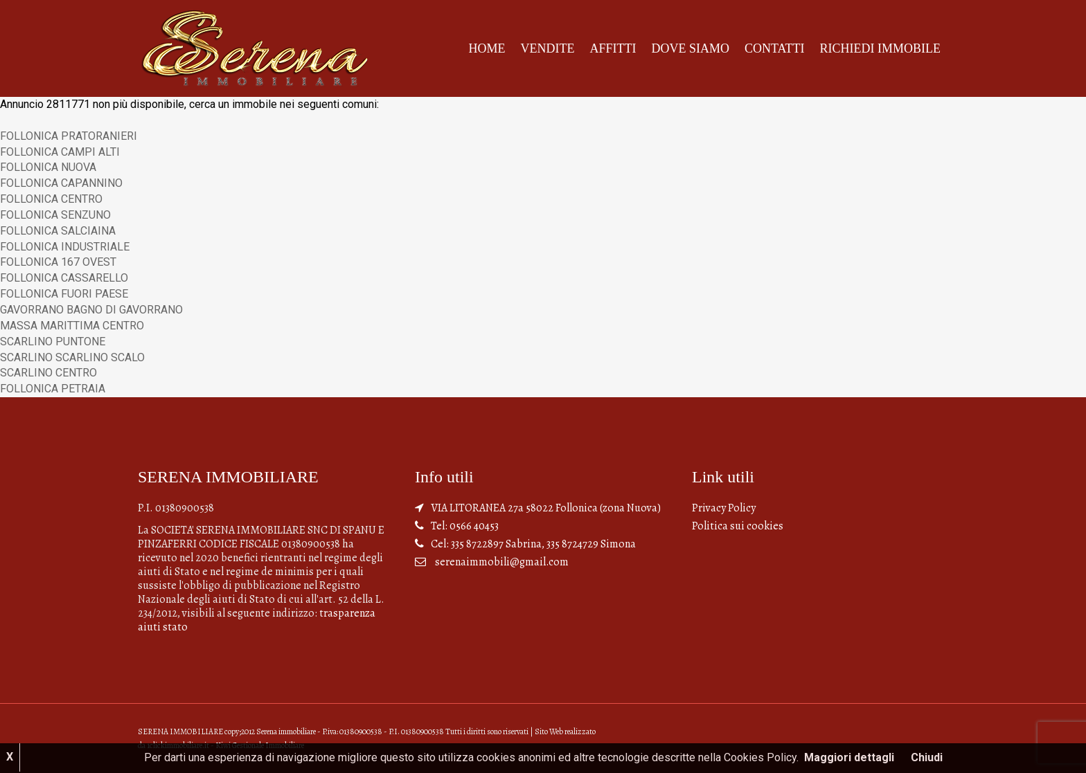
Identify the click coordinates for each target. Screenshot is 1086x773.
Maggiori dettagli (849, 757)
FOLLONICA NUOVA (48, 167)
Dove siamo (690, 48)
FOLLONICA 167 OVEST (58, 262)
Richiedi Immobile (880, 48)
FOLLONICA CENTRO (51, 199)
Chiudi (927, 757)
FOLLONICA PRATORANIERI (68, 136)
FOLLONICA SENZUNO (55, 214)
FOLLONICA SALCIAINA (58, 230)
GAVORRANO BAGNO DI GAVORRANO (91, 309)
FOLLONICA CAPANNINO (61, 183)
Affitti (612, 48)
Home (486, 48)
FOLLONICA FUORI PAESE (64, 293)
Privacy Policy (724, 508)
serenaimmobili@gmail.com (502, 562)
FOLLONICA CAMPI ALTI (60, 151)
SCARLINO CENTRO (48, 372)
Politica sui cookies (737, 526)
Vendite (547, 48)
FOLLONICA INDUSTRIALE (65, 246)
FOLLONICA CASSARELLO (64, 277)
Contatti (775, 48)
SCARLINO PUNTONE (52, 341)
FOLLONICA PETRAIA (52, 388)
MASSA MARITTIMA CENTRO (72, 325)
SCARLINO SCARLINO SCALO (72, 357)
